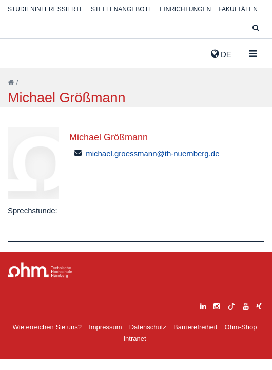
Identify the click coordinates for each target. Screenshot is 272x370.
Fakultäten (237, 9)
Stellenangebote (121, 9)
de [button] (221, 54)
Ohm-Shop (241, 327)
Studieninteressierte (46, 9)
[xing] (259, 305)
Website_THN (23, 52)
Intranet (134, 338)
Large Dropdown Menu (40, 270)
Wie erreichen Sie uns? (47, 327)
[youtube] (246, 305)
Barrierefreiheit (195, 327)
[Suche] (255, 28)
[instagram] (216, 305)
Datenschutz (147, 327)
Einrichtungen (185, 9)
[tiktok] (231, 305)
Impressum (105, 327)
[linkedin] (203, 305)
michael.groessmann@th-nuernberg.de (152, 153)
